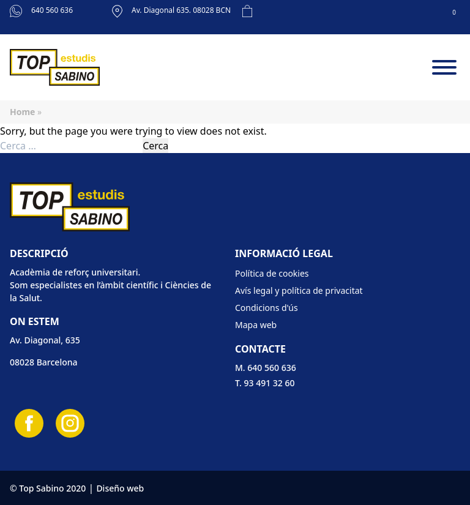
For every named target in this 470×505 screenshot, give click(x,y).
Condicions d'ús (266, 307)
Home (22, 112)
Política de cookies (272, 273)
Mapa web (256, 325)
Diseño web (120, 488)
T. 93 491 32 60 (264, 383)
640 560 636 (41, 11)
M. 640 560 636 (265, 367)
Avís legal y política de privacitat (299, 290)
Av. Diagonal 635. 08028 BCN (171, 11)
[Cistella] (347, 17)
